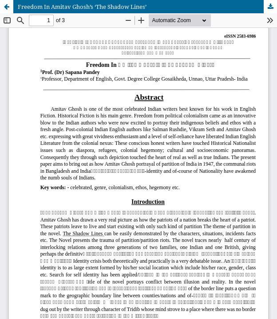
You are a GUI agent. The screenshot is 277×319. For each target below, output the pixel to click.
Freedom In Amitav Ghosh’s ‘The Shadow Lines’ (82, 7)
